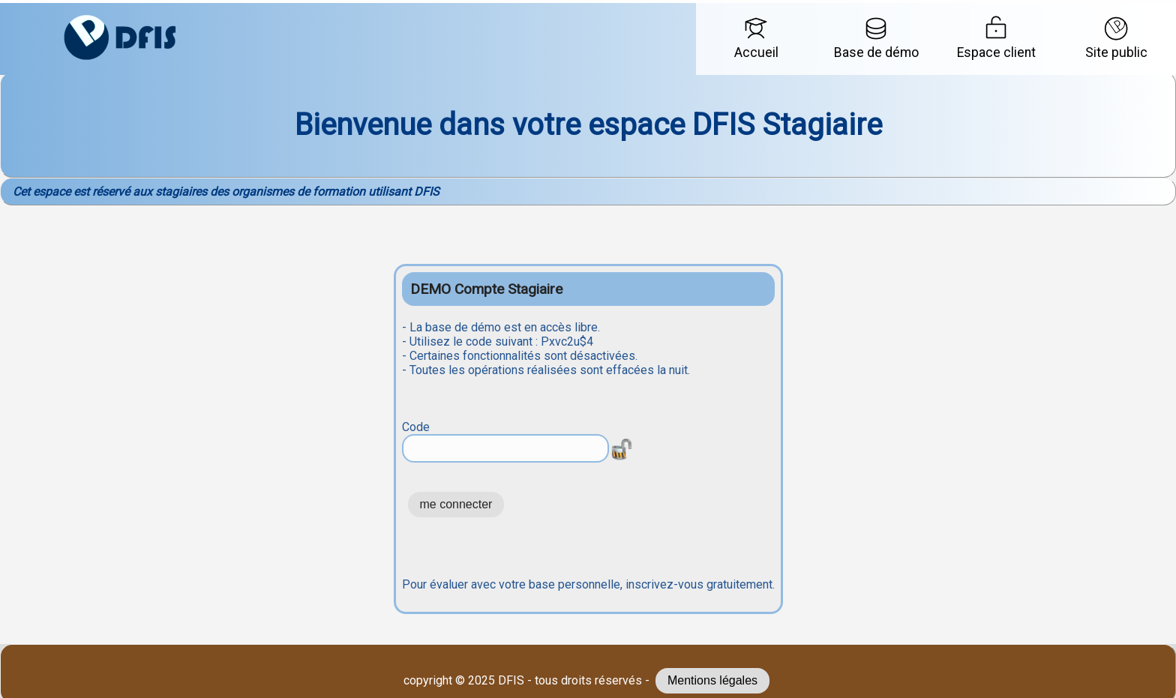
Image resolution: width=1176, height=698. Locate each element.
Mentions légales (713, 680)
